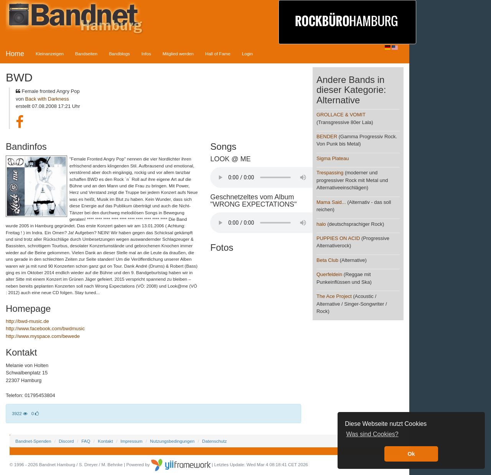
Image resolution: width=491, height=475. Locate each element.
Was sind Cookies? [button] (372, 434)
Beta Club (327, 260)
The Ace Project (334, 296)
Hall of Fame (218, 53)
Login (247, 53)
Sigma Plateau (332, 158)
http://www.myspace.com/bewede (43, 336)
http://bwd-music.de (27, 321)
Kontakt (105, 441)
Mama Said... (331, 202)
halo (321, 224)
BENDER (326, 136)
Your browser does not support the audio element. (267, 177)
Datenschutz (214, 441)
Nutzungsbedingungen (172, 441)
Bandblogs (119, 53)
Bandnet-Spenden (33, 441)
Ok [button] (411, 454)
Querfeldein (329, 274)
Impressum (131, 441)
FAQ (85, 441)
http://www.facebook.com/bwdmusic (45, 328)
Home (15, 54)
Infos (146, 53)
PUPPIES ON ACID (338, 238)
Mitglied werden (178, 53)
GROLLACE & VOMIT (341, 115)
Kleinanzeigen (50, 53)
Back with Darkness (47, 99)
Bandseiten (86, 53)
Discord (66, 441)
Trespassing (329, 172)
